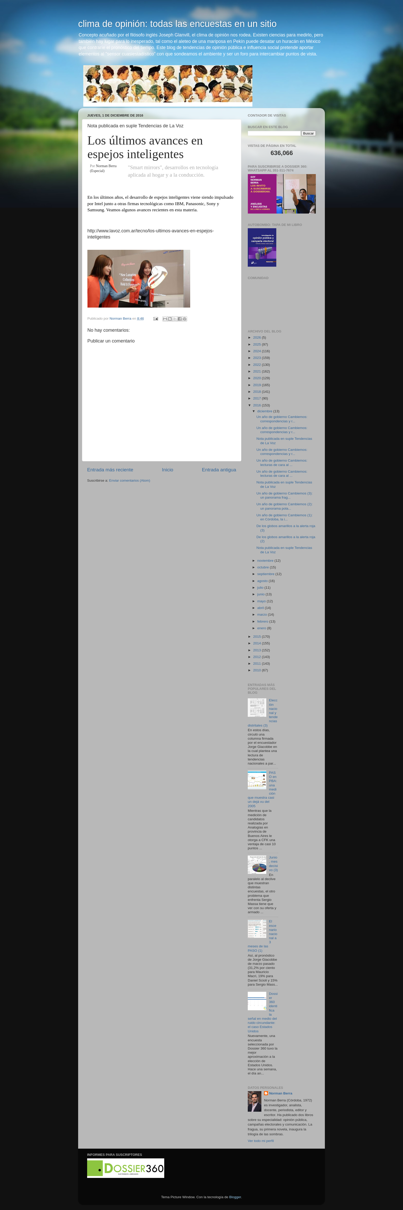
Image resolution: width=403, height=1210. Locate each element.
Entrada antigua (219, 469)
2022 (257, 365)
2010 (257, 670)
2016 (257, 405)
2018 (257, 392)
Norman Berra (280, 1093)
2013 (257, 650)
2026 (257, 337)
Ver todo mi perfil (261, 1141)
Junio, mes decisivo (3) (273, 863)
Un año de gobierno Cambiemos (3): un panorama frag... (285, 495)
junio (261, 594)
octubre (263, 567)
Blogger (235, 1197)
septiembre (266, 574)
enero (262, 628)
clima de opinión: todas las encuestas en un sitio (177, 23)
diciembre (265, 411)
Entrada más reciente (110, 469)
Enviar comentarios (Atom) (129, 480)
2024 (257, 351)
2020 (257, 378)
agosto (263, 581)
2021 (257, 371)
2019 (257, 385)
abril (261, 608)
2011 (257, 663)
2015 (257, 637)
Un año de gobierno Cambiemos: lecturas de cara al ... (282, 462)
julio (260, 587)
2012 (257, 657)
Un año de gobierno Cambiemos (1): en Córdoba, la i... (285, 517)
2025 (257, 344)
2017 (257, 398)
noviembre (265, 561)
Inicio (167, 469)
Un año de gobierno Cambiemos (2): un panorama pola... (285, 506)
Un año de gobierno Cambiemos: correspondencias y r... (282, 419)
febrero (263, 621)
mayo (262, 601)
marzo (262, 614)
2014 (257, 643)
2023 (257, 358)
